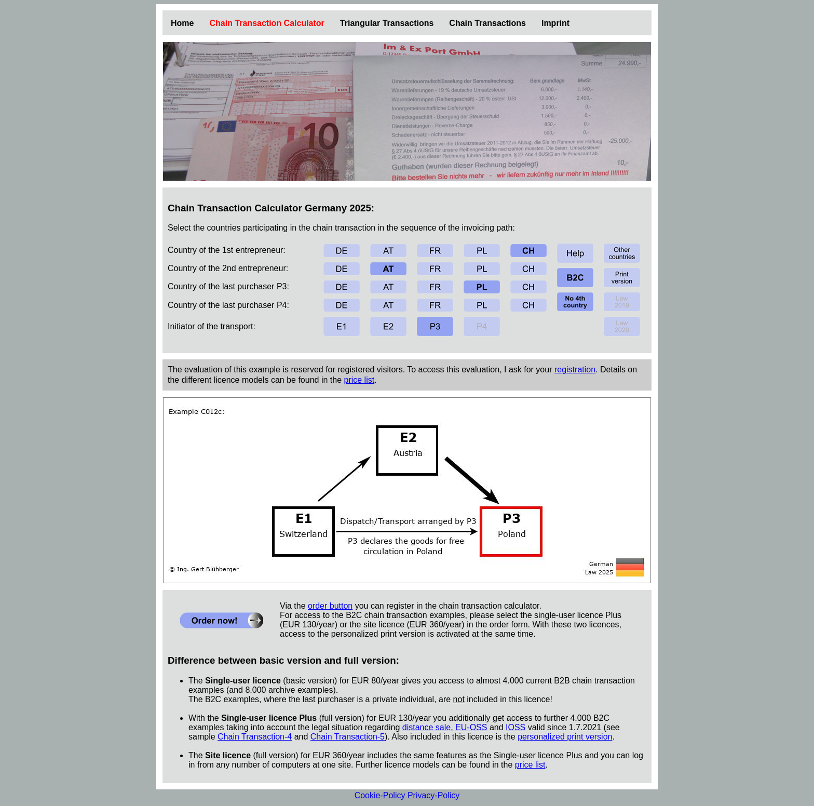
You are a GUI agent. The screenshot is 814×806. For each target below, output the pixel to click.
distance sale (426, 727)
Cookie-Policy (380, 795)
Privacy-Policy (433, 795)
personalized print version (565, 736)
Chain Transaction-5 (347, 736)
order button (330, 605)
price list (359, 379)
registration (574, 369)
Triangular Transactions (387, 23)
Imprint (555, 23)
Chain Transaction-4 (255, 736)
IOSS (515, 727)
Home (182, 23)
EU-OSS (471, 727)
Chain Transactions (487, 23)
